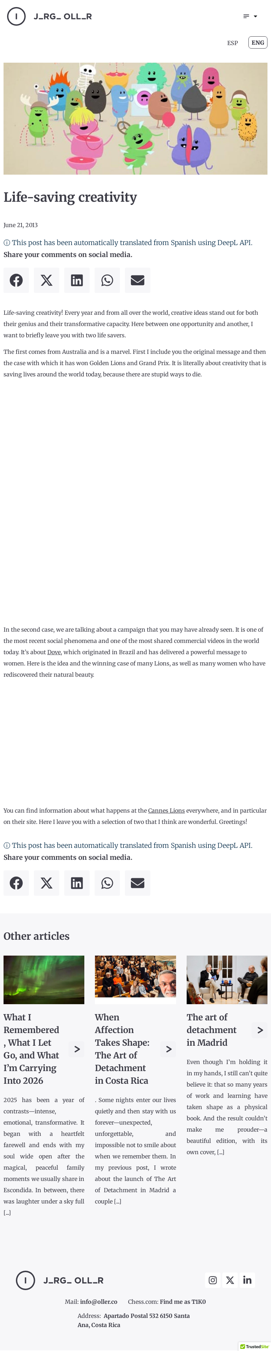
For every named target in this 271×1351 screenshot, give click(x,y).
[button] (16, 281)
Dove (54, 652)
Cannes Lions (166, 810)
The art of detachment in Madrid (212, 1030)
